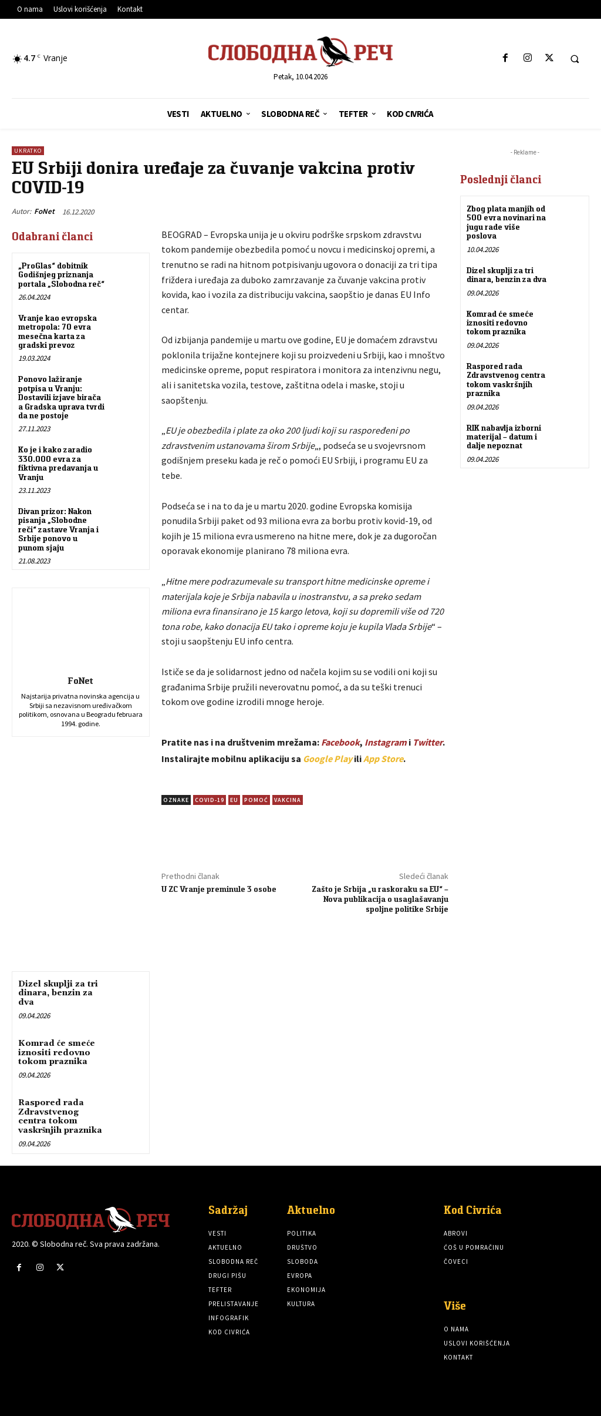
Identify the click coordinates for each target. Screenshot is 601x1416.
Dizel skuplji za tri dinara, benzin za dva (58, 993)
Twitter (428, 742)
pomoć (256, 800)
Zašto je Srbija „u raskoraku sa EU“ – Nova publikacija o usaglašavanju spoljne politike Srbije (380, 899)
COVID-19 (209, 800)
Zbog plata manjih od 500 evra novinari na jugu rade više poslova (506, 222)
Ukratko (28, 150)
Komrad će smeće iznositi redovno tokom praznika (56, 1052)
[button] (574, 58)
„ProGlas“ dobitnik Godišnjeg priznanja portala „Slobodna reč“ (61, 274)
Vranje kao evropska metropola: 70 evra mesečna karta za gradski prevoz (57, 331)
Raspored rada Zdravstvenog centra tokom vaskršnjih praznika (60, 1116)
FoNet (44, 211)
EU (234, 800)
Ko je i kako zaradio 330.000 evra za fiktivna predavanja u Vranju (58, 463)
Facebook (340, 742)
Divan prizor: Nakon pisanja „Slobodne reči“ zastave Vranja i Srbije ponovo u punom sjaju (58, 529)
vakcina (287, 800)
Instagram (385, 742)
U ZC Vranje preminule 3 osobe (218, 889)
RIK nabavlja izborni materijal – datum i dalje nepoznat (504, 436)
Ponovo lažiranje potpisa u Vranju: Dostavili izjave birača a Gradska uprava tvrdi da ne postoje (61, 397)
